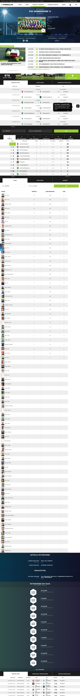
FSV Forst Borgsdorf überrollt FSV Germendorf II (55, 55)
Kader (15, 180)
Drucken (67, 176)
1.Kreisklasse (38, 89)
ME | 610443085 (63, 89)
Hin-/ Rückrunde (21, 137)
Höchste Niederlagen (64, 673)
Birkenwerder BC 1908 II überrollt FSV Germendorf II (56, 67)
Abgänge (65, 180)
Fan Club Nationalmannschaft (25, 1)
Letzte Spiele (40, 82)
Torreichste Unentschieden (40, 673)
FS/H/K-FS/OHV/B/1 (34, 565)
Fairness (70, 137)
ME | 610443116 (63, 116)
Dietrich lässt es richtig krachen (50, 52)
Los (66, 131)
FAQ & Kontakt (37, 1)
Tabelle (9, 137)
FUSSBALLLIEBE (12, 1)
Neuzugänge (40, 180)
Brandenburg (41, 9)
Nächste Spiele (15, 82)
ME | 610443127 (63, 121)
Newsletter (42, 1)
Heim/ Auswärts (33, 137)
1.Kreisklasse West (33, 560)
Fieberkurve (46, 137)
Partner (32, 1)
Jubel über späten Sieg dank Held (50, 58)
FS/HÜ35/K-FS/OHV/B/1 (47, 565)
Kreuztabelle (58, 137)
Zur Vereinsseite (40, 13)
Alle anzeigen (40, 669)
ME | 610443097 (63, 100)
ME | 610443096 (63, 94)
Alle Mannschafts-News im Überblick (39, 69)
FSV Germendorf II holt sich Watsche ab (51, 64)
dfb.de (7, 1)
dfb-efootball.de (18, 1)
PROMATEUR (3, 1)
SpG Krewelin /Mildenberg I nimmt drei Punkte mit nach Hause (57, 61)
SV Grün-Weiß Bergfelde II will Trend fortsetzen (10, 63)
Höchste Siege (16, 673)
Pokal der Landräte (46, 560)
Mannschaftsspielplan (64, 82)
